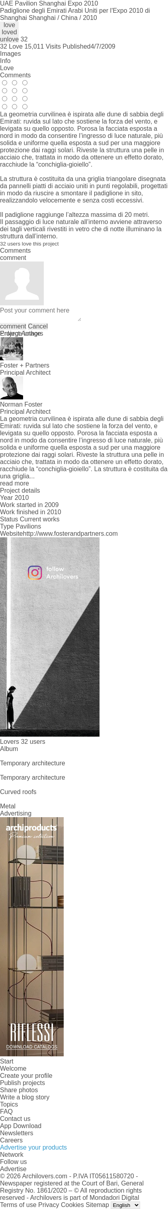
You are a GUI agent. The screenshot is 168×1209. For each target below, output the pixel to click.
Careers (11, 1140)
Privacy (48, 1204)
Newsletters (16, 1133)
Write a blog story (24, 1097)
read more (14, 483)
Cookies (72, 1204)
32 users (33, 741)
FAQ (6, 1111)
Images (10, 53)
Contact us (15, 1118)
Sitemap (97, 1204)
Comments (15, 75)
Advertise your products (33, 1147)
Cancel (38, 326)
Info (5, 60)
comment (13, 326)
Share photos (19, 1090)
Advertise (13, 1169)
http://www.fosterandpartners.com (70, 533)
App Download (20, 1126)
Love (7, 68)
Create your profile (26, 1075)
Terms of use (18, 1204)
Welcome (13, 1068)
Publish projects (22, 1082)
